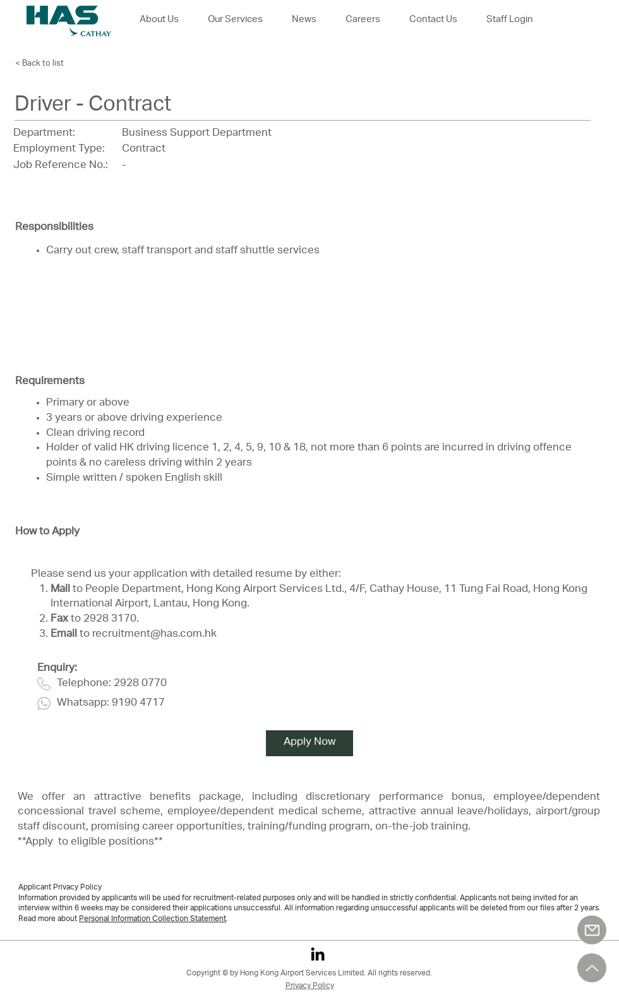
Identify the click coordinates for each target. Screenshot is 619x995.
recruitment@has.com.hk (154, 634)
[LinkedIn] (317, 953)
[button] (363, 20)
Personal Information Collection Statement (152, 919)
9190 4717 (138, 703)
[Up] (591, 967)
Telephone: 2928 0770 (112, 683)
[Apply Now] (309, 743)
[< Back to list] (50, 63)
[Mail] (591, 929)
